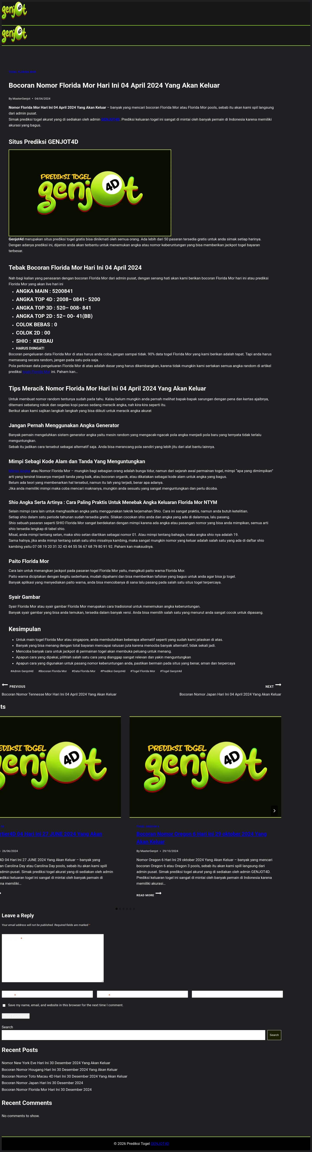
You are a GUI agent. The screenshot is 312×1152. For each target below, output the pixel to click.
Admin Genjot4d (21, 671)
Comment (13, 939)
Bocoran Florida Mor (52, 671)
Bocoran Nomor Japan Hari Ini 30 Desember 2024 (42, 1083)
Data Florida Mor (83, 671)
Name (10, 995)
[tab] (116, 909)
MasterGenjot (21, 98)
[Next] (274, 811)
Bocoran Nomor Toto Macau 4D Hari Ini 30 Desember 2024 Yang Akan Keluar (64, 1076)
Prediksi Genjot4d (113, 671)
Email (104, 995)
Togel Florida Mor (142, 671)
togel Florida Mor (36, 371)
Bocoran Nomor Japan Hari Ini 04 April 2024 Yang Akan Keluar (211, 689)
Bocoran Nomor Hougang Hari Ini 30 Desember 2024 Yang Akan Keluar (59, 1069)
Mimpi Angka (19, 471)
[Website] (237, 994)
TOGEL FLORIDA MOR (22, 72)
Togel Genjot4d (171, 671)
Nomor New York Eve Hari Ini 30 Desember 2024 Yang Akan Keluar (56, 1063)
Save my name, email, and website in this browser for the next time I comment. (65, 1005)
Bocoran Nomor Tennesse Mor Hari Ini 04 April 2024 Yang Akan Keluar (71, 689)
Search (7, 1027)
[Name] (47, 994)
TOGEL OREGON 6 (147, 826)
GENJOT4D (110, 119)
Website (200, 995)
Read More (148, 895)
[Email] (142, 994)
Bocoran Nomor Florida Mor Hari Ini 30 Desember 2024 (47, 1089)
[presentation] (205, 767)
